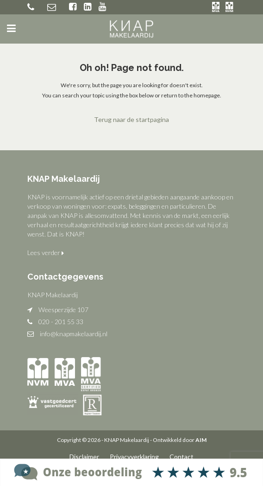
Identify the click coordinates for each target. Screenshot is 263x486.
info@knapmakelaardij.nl (73, 334)
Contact (181, 456)
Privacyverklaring (134, 456)
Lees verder (45, 252)
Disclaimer (84, 456)
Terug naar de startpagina (131, 119)
